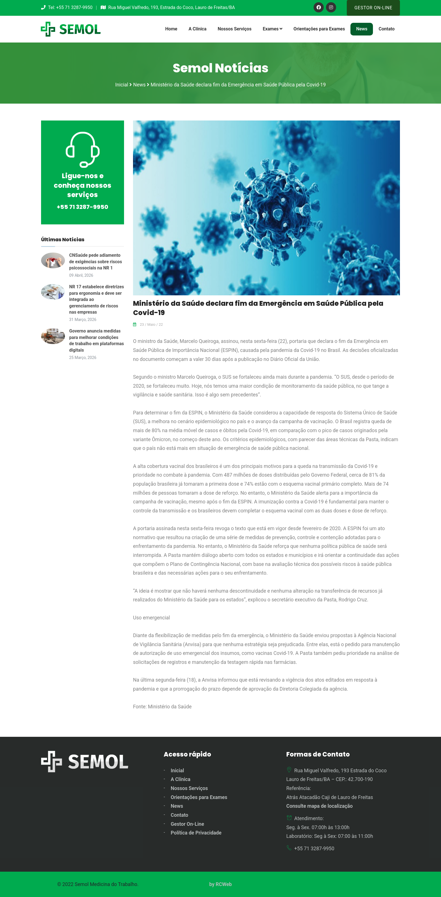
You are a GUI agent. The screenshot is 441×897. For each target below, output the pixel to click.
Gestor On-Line (373, 7)
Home (171, 29)
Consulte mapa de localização (319, 806)
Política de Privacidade (196, 832)
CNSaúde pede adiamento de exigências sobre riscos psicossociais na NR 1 (96, 261)
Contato (387, 29)
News (361, 29)
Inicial (177, 770)
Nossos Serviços (234, 29)
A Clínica (197, 29)
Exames (272, 29)
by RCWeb (220, 884)
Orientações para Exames (319, 29)
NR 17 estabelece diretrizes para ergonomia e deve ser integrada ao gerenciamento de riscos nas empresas (95, 299)
